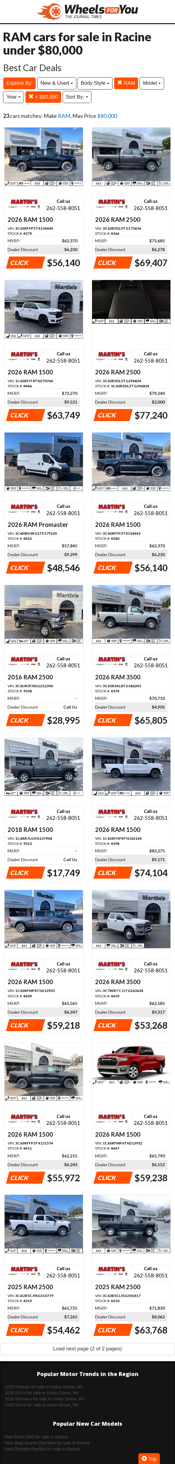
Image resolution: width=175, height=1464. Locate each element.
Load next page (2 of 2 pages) (87, 1349)
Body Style (95, 83)
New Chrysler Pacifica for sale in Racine (42, 1449)
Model (152, 83)
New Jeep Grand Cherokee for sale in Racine (47, 1442)
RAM (126, 83)
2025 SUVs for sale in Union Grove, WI (41, 1405)
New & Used (57, 83)
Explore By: (19, 83)
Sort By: (77, 97)
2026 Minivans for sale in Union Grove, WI (44, 1398)
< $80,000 (43, 97)
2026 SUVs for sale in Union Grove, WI (41, 1392)
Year (13, 97)
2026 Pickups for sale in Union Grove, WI (43, 1386)
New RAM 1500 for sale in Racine (36, 1436)
